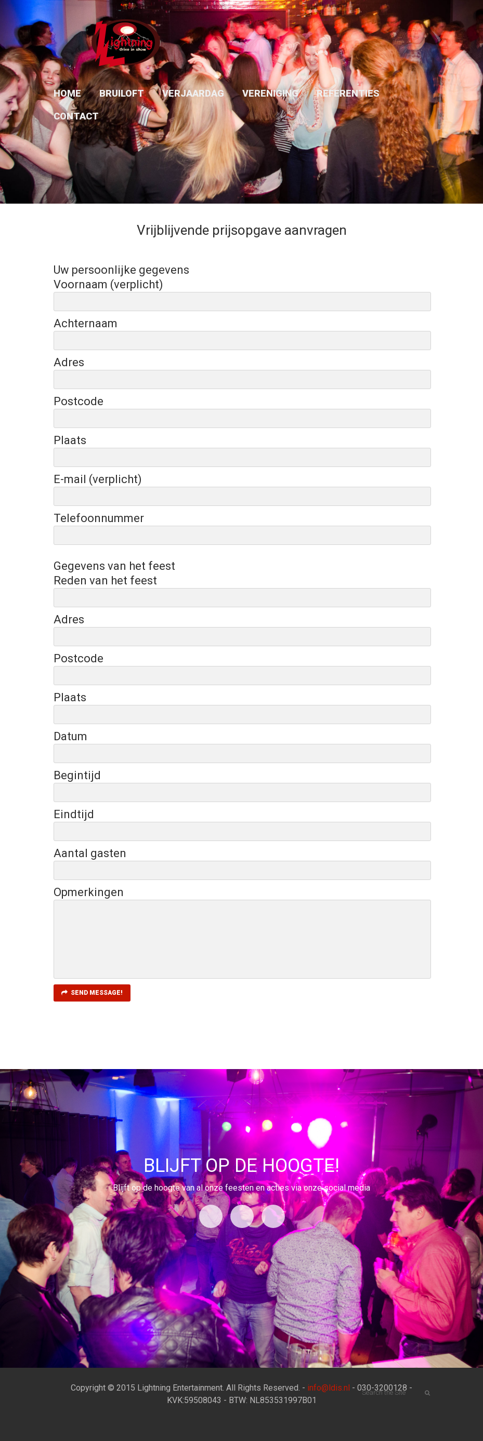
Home (67, 93)
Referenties (348, 93)
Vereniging (270, 93)
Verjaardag (193, 93)
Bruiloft (121, 93)
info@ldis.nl (328, 1388)
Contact (76, 116)
